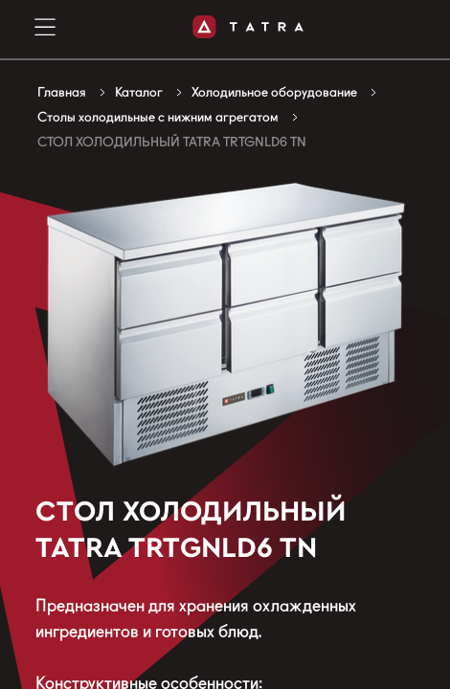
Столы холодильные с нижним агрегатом (158, 116)
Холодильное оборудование (274, 92)
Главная (61, 92)
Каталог (139, 92)
